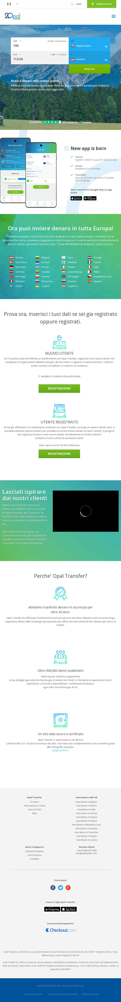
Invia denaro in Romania (86, 828)
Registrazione (104, 3)
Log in (79, 3)
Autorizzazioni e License (34, 805)
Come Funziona (34, 855)
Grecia (41, 266)
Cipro (67, 257)
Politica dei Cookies (90, 994)
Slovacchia (43, 281)
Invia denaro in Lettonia (86, 813)
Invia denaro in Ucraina (86, 840)
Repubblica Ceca (99, 276)
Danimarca (18, 262)
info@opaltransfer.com (86, 853)
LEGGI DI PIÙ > (60, 750)
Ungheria (69, 285)
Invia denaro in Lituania (86, 817)
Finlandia (69, 262)
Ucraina (42, 285)
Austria (16, 257)
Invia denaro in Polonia (86, 821)
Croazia (95, 257)
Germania (17, 266)
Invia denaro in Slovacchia (86, 832)
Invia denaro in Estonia (86, 805)
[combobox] (90, 45)
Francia (94, 262)
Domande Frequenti (34, 851)
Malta (94, 271)
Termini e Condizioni (33, 994)
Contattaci (34, 859)
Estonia (42, 262)
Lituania (42, 271)
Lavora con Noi (34, 809)
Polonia (42, 276)
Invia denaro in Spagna (86, 836)
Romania (17, 281)
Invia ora (89, 69)
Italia (93, 266)
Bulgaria (42, 257)
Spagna (94, 281)
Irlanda (68, 266)
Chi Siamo (34, 802)
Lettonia (16, 271)
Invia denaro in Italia (86, 809)
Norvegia (17, 276)
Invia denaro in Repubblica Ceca (86, 824)
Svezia (15, 285)
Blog (34, 813)
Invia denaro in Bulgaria (86, 802)
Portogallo (70, 276)
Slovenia (69, 281)
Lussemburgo (72, 271)
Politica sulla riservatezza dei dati (63, 994)
